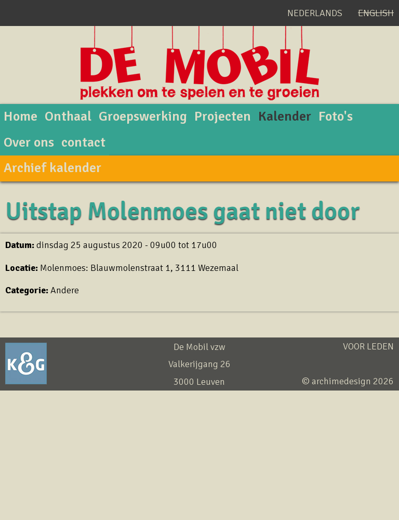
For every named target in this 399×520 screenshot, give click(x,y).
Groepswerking (143, 116)
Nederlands (314, 13)
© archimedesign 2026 (348, 381)
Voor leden (368, 346)
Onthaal (68, 116)
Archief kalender (52, 168)
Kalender (284, 116)
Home (20, 116)
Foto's (335, 116)
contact (83, 142)
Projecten (222, 116)
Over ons (29, 142)
